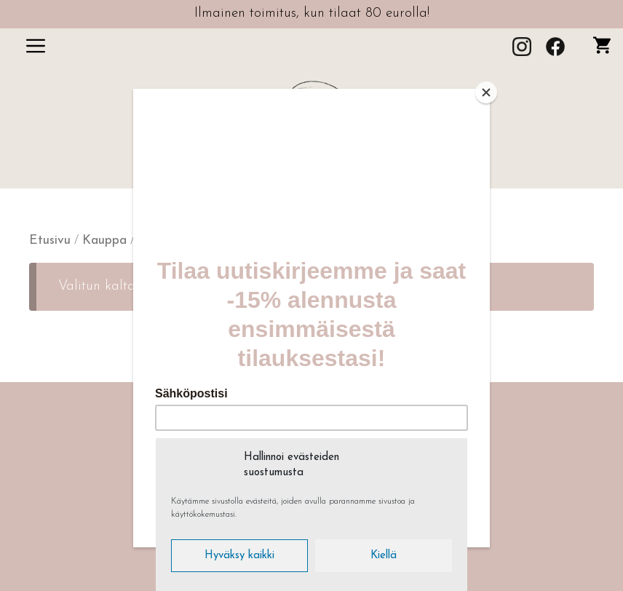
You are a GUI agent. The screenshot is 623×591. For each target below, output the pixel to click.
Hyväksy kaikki (239, 555)
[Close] (486, 92)
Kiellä (383, 555)
